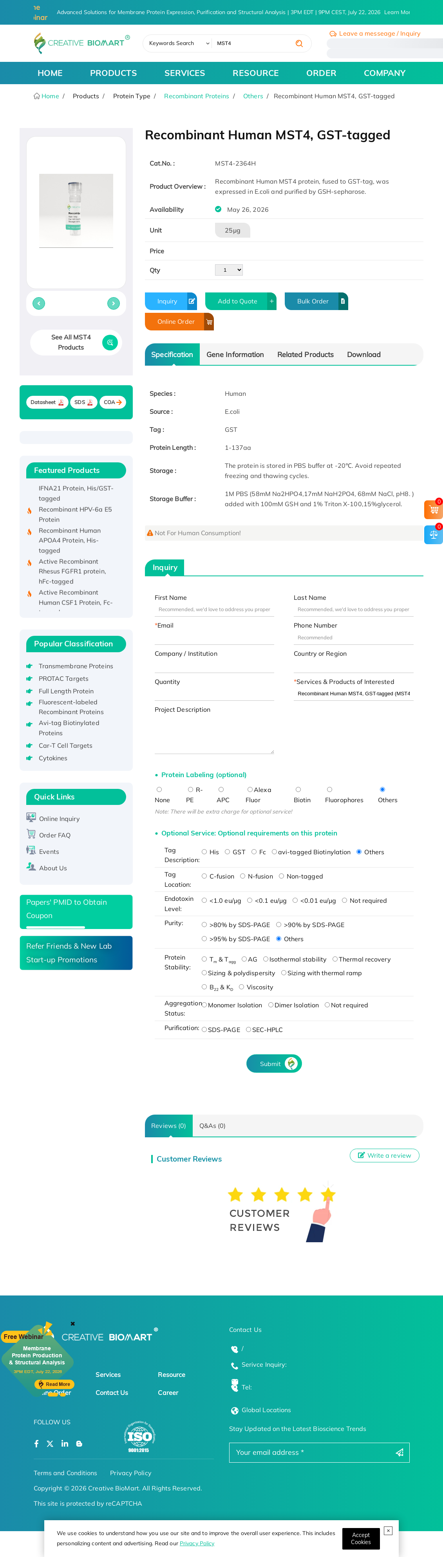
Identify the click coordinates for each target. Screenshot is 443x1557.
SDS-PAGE (221, 1030)
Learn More (399, 12)
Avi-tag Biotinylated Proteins (69, 728)
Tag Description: (181, 855)
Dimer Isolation (293, 1005)
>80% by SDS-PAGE (236, 925)
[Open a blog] (79, 1444)
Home (49, 96)
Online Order (185, 321)
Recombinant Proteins (196, 96)
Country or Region (320, 653)
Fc (258, 852)
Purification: (181, 1028)
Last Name (310, 597)
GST (235, 852)
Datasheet (43, 402)
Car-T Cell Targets (66, 745)
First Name (171, 597)
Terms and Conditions (66, 1473)
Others (253, 96)
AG (249, 959)
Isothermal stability (295, 959)
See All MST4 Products (71, 342)
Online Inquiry (59, 819)
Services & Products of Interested (345, 682)
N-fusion (256, 876)
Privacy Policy (197, 1543)
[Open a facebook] (36, 1444)
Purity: (174, 923)
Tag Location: (178, 879)
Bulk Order (322, 301)
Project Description (183, 709)
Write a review (384, 1155)
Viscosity (256, 987)
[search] (299, 43)
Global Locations (266, 1410)
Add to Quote (247, 301)
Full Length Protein (66, 691)
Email (165, 625)
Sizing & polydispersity (238, 973)
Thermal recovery (362, 959)
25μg (232, 230)
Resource (171, 1374)
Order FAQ (55, 835)
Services (108, 1374)
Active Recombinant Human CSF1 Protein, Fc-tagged (76, 608)
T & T (219, 959)
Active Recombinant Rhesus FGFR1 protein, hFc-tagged (72, 577)
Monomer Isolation (232, 1005)
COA (109, 402)
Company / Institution (186, 653)
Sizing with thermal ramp (321, 973)
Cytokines (53, 758)
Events (49, 851)
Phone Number (315, 625)
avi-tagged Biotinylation (311, 852)
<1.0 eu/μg (221, 900)
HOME (50, 73)
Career (168, 1392)
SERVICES (185, 73)
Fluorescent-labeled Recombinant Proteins (71, 707)
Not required (364, 900)
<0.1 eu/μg (267, 900)
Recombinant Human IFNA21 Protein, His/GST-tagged (76, 494)
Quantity (168, 682)
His (210, 852)
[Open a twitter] (50, 1444)
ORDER (321, 73)
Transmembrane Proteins (76, 666)
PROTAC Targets (64, 678)
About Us (53, 868)
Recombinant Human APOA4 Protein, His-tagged (70, 546)
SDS (79, 402)
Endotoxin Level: (179, 904)
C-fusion (218, 876)
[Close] (361, 1539)
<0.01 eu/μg (314, 900)
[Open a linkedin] (64, 1444)
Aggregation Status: (181, 1008)
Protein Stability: (178, 962)
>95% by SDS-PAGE (236, 939)
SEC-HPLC (264, 1030)
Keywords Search (171, 43)
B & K (217, 987)
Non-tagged (301, 876)
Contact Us (112, 1392)
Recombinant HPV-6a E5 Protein (75, 520)
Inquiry (177, 301)
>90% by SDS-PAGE (310, 925)
